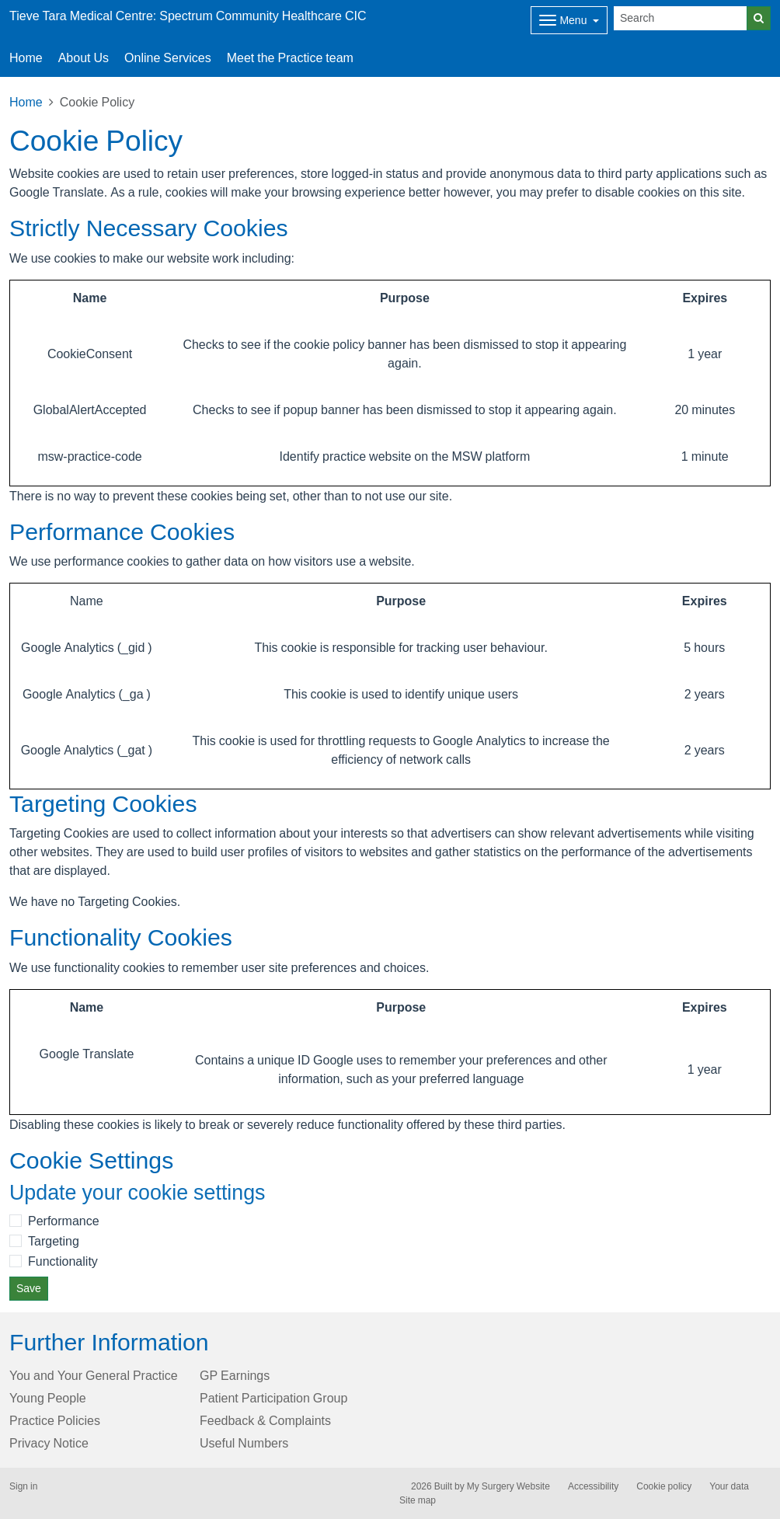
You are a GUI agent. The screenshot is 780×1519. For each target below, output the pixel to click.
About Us (83, 57)
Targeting (53, 1241)
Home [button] (26, 57)
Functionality (63, 1261)
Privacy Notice (49, 1443)
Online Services (167, 57)
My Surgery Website (508, 1486)
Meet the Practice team (290, 57)
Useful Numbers (244, 1443)
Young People (47, 1398)
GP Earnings (235, 1375)
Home (26, 102)
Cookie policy (663, 1486)
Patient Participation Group (273, 1398)
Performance (63, 1220)
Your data (729, 1486)
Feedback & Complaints (265, 1420)
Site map (417, 1500)
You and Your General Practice (93, 1375)
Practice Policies (54, 1420)
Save (28, 1288)
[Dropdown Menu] (569, 20)
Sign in (23, 1486)
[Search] (680, 18)
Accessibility (593, 1486)
